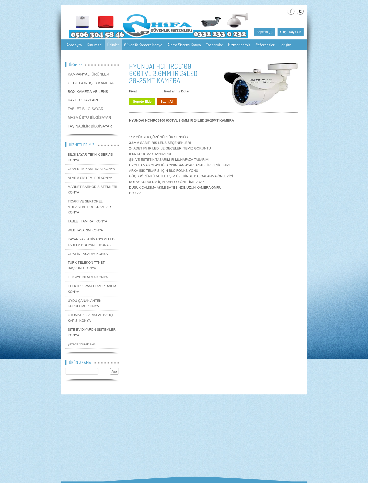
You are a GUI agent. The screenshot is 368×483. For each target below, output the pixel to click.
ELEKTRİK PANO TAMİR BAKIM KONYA (92, 289)
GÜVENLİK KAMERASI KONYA (91, 169)
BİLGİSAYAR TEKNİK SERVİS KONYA (90, 157)
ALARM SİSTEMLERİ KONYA (90, 178)
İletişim (285, 44)
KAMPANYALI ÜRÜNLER (88, 74)
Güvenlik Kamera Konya (143, 44)
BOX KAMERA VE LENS (88, 92)
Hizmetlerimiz (239, 44)
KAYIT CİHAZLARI (83, 100)
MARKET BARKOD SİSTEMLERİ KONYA (92, 189)
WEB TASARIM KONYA (85, 230)
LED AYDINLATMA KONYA (88, 277)
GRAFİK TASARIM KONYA (88, 254)
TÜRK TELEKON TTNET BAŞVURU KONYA (86, 265)
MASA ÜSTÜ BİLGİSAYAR (89, 117)
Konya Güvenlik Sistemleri (219, 55)
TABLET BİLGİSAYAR (85, 109)
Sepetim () (264, 32)
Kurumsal (94, 44)
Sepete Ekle (142, 101)
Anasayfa (74, 44)
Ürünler (113, 44)
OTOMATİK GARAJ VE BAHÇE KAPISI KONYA (91, 318)
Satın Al (166, 101)
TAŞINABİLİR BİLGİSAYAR (90, 126)
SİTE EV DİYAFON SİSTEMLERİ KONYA (92, 332)
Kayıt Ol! (295, 32)
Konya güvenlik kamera (85, 55)
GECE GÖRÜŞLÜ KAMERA (91, 83)
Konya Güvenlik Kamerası (173, 55)
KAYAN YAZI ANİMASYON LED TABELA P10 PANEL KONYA (91, 242)
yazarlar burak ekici (82, 344)
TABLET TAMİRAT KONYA (87, 221)
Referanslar (265, 44)
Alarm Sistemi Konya (184, 44)
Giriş (283, 32)
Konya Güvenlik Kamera (128, 55)
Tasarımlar (214, 44)
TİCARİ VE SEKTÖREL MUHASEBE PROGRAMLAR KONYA (89, 206)
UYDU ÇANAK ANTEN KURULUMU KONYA (84, 303)
